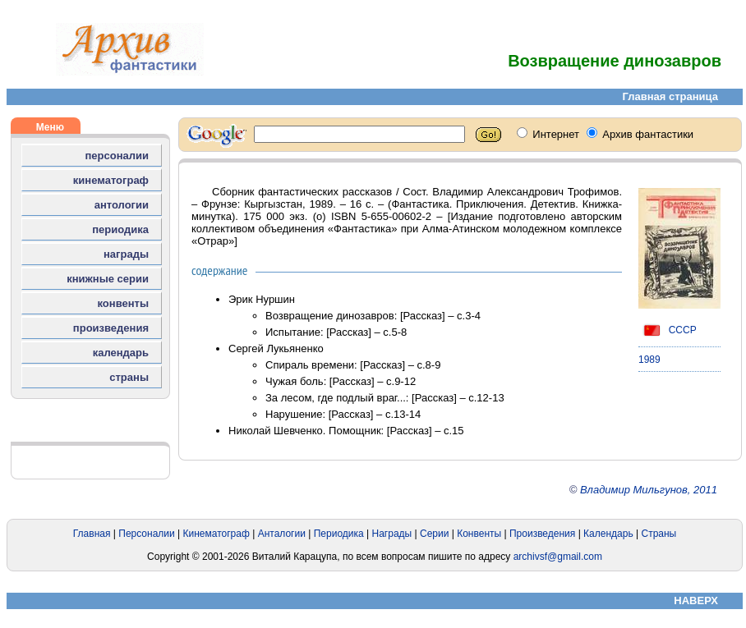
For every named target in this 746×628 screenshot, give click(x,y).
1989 (649, 359)
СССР (667, 330)
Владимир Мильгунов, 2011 (648, 490)
